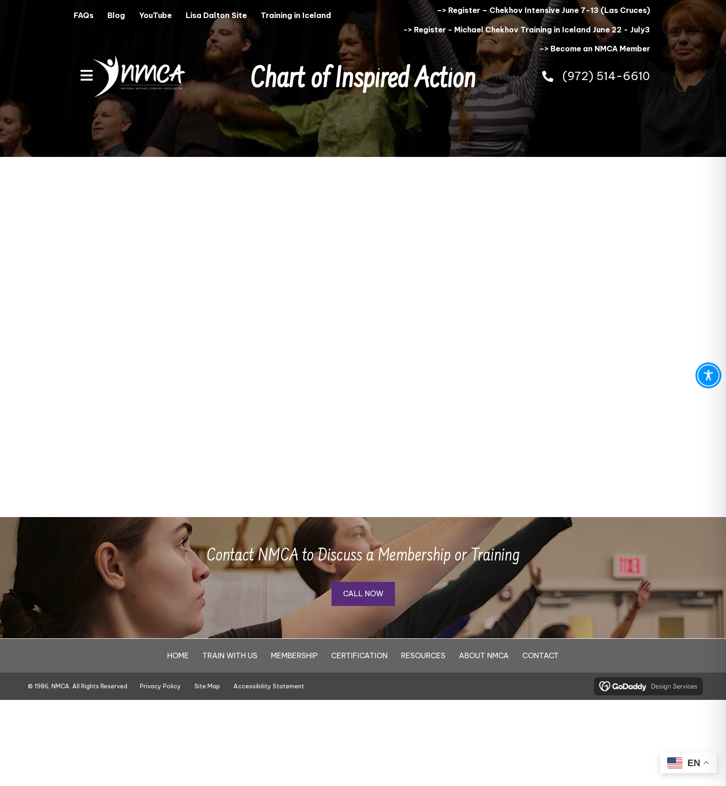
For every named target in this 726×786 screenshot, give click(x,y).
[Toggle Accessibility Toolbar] (708, 375)
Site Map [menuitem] (207, 686)
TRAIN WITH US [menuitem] (229, 655)
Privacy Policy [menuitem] (160, 686)
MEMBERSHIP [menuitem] (294, 655)
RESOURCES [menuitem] (423, 655)
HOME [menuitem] (178, 655)
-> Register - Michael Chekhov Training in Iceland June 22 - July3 (526, 29)
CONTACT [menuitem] (540, 655)
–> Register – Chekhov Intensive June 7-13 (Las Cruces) (543, 10)
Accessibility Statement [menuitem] (268, 686)
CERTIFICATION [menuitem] (359, 655)
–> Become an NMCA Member (594, 48)
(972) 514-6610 (606, 76)
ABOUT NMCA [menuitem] (484, 655)
